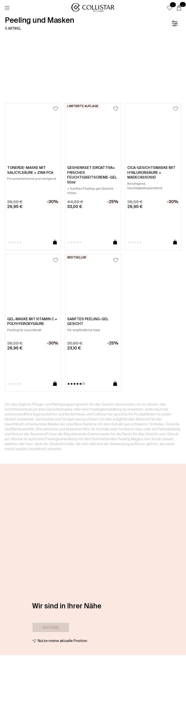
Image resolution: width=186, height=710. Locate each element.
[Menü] (7, 8)
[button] (169, 7)
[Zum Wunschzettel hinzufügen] (56, 109)
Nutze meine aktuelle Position (62, 641)
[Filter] (174, 23)
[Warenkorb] (179, 8)
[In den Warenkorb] (55, 242)
